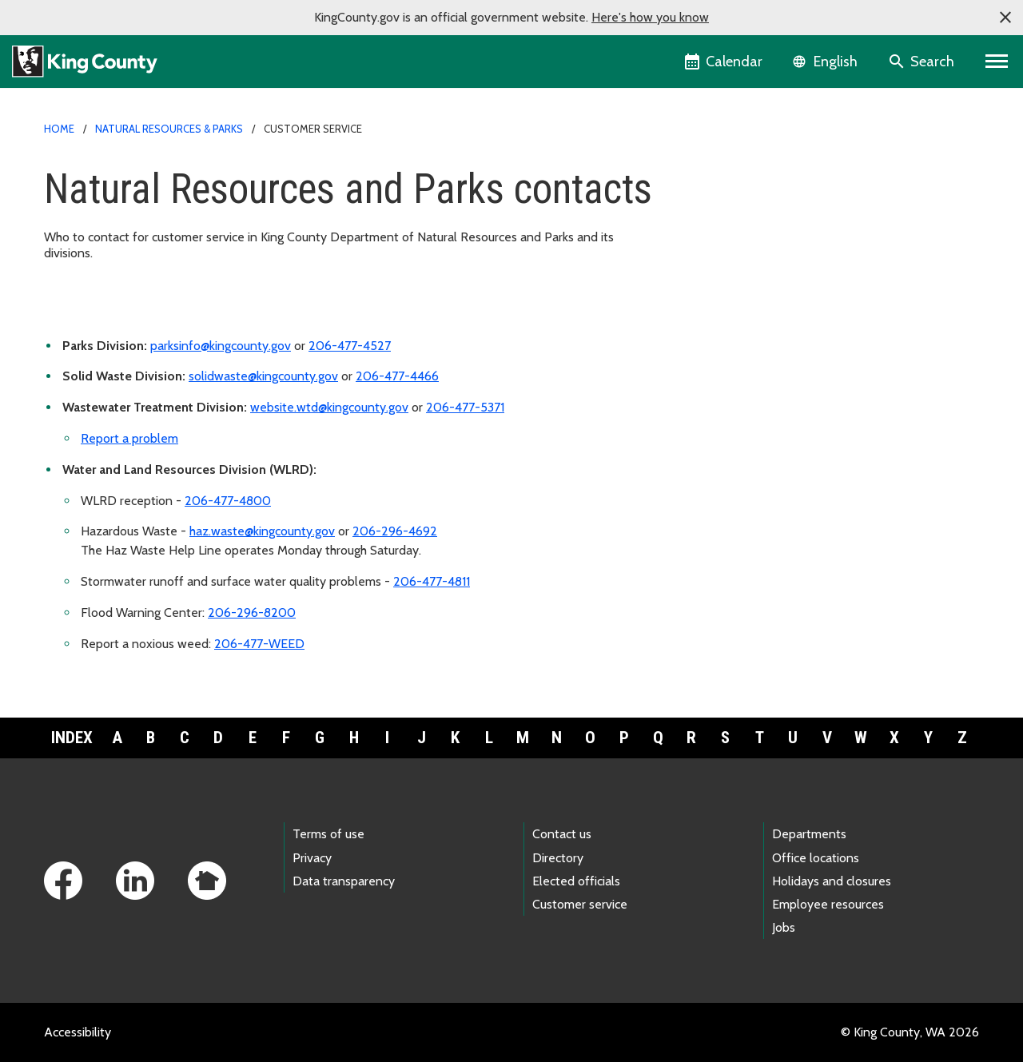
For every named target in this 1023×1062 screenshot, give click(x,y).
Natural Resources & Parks (169, 128)
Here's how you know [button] (650, 17)
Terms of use (328, 833)
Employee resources (828, 904)
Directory (557, 857)
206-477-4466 (397, 376)
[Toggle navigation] (997, 61)
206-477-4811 (431, 581)
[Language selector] (826, 61)
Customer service (579, 904)
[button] (1005, 17)
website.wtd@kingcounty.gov (329, 407)
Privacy (312, 857)
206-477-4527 (349, 345)
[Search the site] (922, 61)
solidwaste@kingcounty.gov (263, 376)
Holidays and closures (831, 881)
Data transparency (344, 881)
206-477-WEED (259, 643)
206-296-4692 (394, 531)
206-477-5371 (465, 407)
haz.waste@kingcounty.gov (262, 531)
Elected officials (576, 881)
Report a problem (129, 438)
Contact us (561, 833)
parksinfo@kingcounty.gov (220, 345)
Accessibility (77, 1032)
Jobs (783, 927)
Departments (809, 833)
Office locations (815, 857)
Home (59, 128)
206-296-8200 (252, 612)
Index (72, 737)
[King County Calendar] (724, 61)
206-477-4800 (228, 500)
